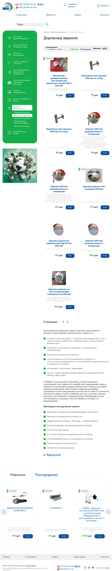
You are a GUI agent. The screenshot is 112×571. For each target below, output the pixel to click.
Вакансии (50, 15)
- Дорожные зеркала (21, 115)
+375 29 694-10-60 (27, 7)
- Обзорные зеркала (21, 112)
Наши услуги (79, 557)
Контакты (104, 15)
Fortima (107, 568)
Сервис (77, 15)
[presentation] (3, 511)
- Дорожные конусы (21, 126)
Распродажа (85, 49)
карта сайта (31, 566)
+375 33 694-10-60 (27, 4)
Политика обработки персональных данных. (21, 568)
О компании (21, 15)
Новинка (74, 49)
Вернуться (54, 454)
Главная (6, 557)
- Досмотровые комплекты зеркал (20, 122)
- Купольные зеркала (22, 118)
